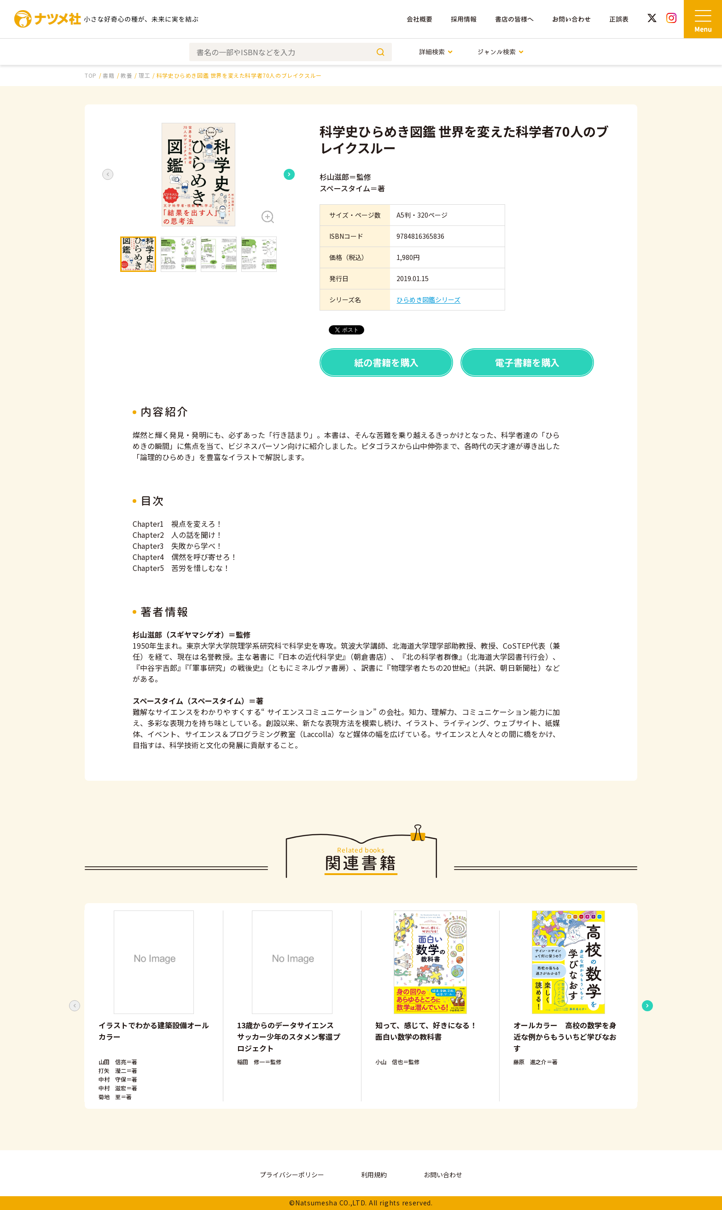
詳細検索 (436, 51)
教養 (126, 75)
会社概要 (419, 19)
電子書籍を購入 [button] (527, 362)
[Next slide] (289, 174)
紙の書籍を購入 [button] (386, 362)
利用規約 (374, 1174)
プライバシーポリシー (292, 1174)
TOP (91, 75)
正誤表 (619, 19)
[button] (198, 174)
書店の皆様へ (514, 19)
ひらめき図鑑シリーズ (428, 299)
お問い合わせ (571, 19)
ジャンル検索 (500, 51)
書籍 (108, 75)
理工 (144, 75)
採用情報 (464, 19)
